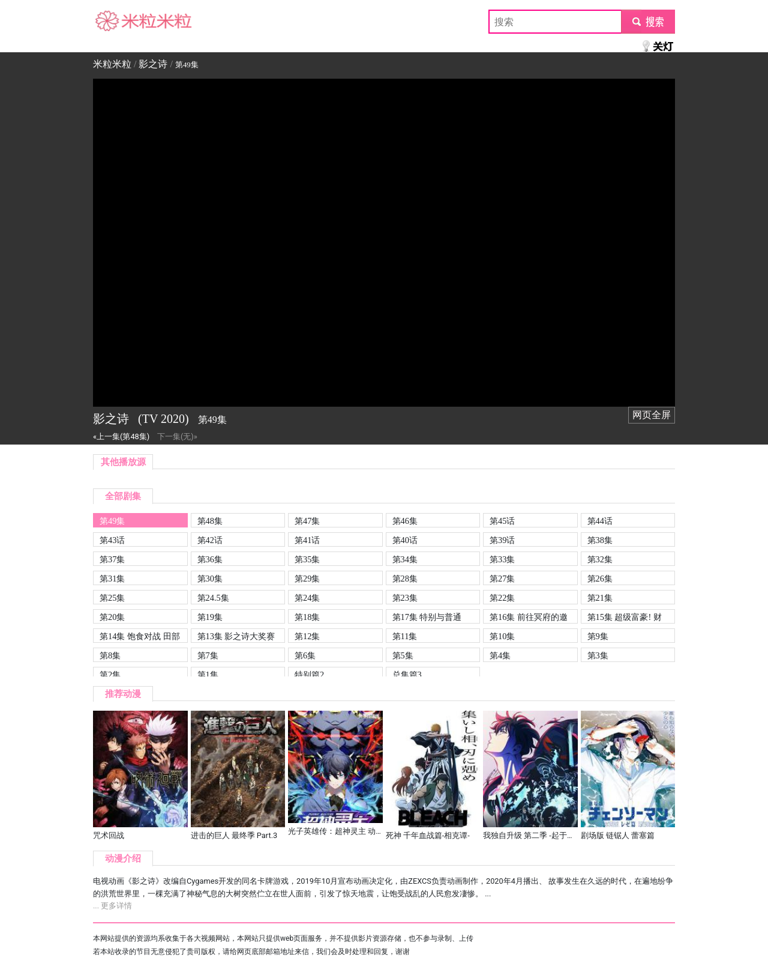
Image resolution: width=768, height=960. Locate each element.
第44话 (600, 521)
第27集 (502, 578)
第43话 (112, 540)
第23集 (405, 598)
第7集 (207, 655)
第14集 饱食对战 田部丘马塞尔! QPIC (140, 637)
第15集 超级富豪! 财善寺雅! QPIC (624, 618)
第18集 (307, 617)
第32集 (600, 559)
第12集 (307, 636)
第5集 (402, 655)
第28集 (405, 578)
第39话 (502, 540)
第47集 (307, 521)
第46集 (405, 521)
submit (647, 21)
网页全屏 (651, 415)
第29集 (307, 578)
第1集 (207, 674)
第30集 (210, 578)
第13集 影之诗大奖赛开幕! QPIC (236, 637)
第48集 (210, 521)
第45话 (502, 521)
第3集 (597, 655)
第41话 (307, 540)
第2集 (110, 674)
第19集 (210, 617)
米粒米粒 (112, 21)
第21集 (600, 598)
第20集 (112, 617)
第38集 (600, 540)
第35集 (307, 559)
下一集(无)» (177, 436)
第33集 (502, 559)
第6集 (305, 655)
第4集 (500, 655)
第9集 (597, 636)
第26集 (600, 578)
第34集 (405, 559)
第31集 (112, 578)
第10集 (502, 636)
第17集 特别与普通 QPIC (427, 618)
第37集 (112, 559)
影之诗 (153, 64)
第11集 (405, 636)
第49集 (112, 521)
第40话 (405, 540)
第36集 (210, 559)
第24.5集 (213, 598)
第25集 (112, 598)
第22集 (502, 598)
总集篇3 (407, 674)
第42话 (210, 540)
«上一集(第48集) (121, 436)
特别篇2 (309, 674)
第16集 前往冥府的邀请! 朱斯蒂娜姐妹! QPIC (529, 618)
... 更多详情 (112, 905)
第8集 (110, 655)
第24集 (307, 598)
